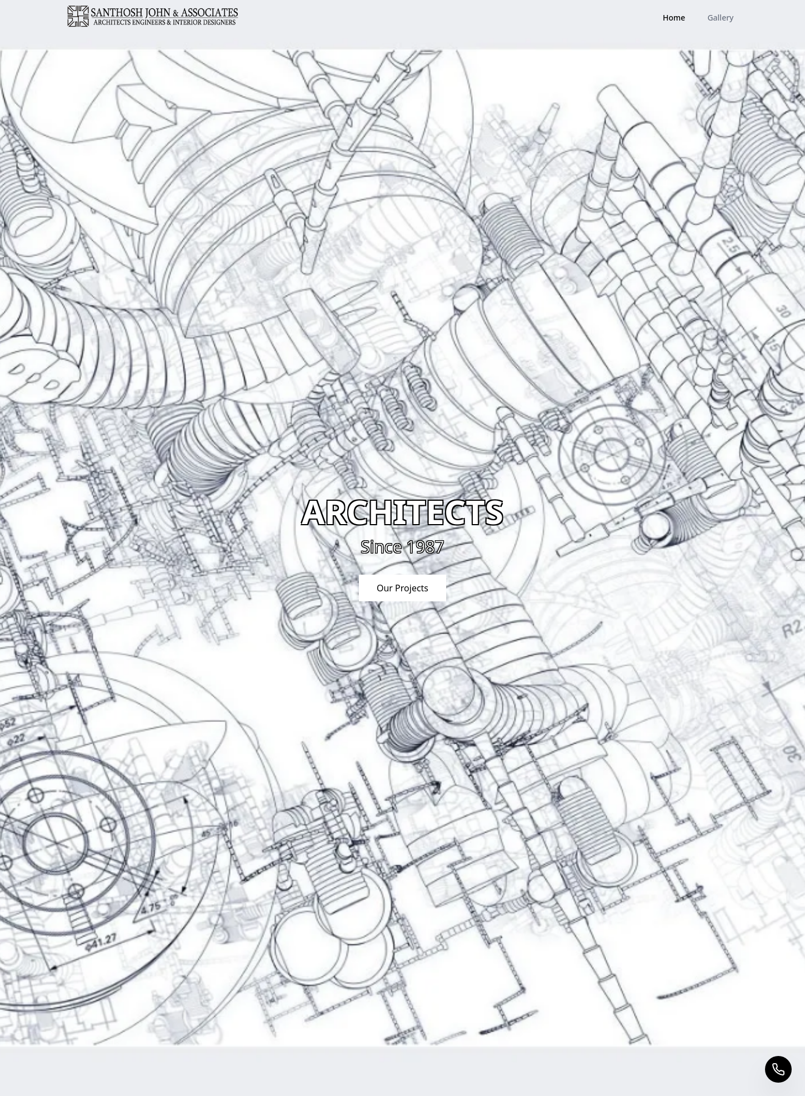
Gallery (720, 17)
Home (674, 17)
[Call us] (778, 1069)
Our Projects (402, 588)
